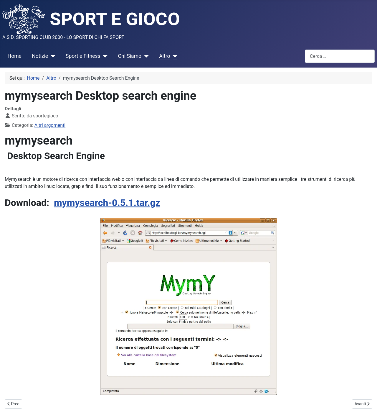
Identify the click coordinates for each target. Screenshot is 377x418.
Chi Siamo (130, 56)
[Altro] (173, 56)
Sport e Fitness (83, 56)
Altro (164, 56)
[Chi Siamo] (145, 56)
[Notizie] (51, 56)
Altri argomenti (49, 125)
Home (15, 56)
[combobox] (340, 56)
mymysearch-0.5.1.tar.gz (107, 202)
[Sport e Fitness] (104, 56)
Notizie (40, 56)
